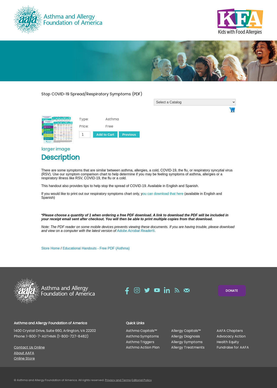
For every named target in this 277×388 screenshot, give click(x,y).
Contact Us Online (29, 347)
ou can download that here (163, 194)
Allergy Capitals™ (186, 330)
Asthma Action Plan (142, 347)
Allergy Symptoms (187, 341)
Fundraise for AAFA (233, 347)
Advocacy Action (231, 336)
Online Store (24, 358)
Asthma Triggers (140, 341)
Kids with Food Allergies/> (200, 20)
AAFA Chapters (230, 330)
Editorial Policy (142, 380)
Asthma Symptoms (142, 336)
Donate (232, 291)
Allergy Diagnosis (185, 336)
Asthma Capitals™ (141, 330)
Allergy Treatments (188, 347)
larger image (55, 149)
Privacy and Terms (118, 380)
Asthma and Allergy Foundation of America (76, 20)
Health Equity (228, 341)
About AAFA (24, 353)
